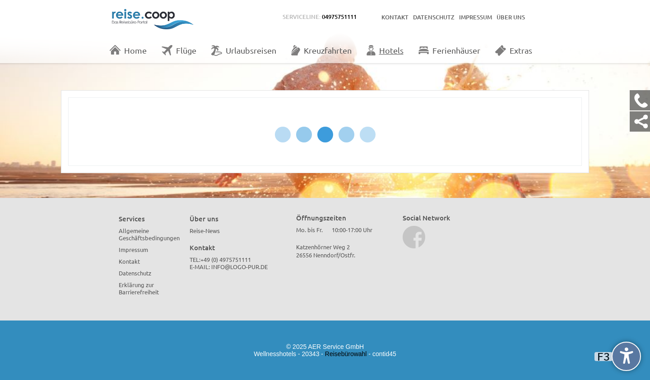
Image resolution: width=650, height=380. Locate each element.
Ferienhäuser (449, 50)
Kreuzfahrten (321, 50)
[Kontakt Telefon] (640, 100)
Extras (513, 50)
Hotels (385, 50)
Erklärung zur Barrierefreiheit (139, 288)
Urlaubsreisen (243, 50)
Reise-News (205, 230)
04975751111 (339, 17)
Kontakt (395, 17)
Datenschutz (434, 17)
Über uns (511, 17)
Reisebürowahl (346, 353)
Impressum (475, 17)
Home (128, 50)
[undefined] (626, 356)
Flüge (179, 50)
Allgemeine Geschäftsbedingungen (149, 234)
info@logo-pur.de (239, 266)
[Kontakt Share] (640, 121)
